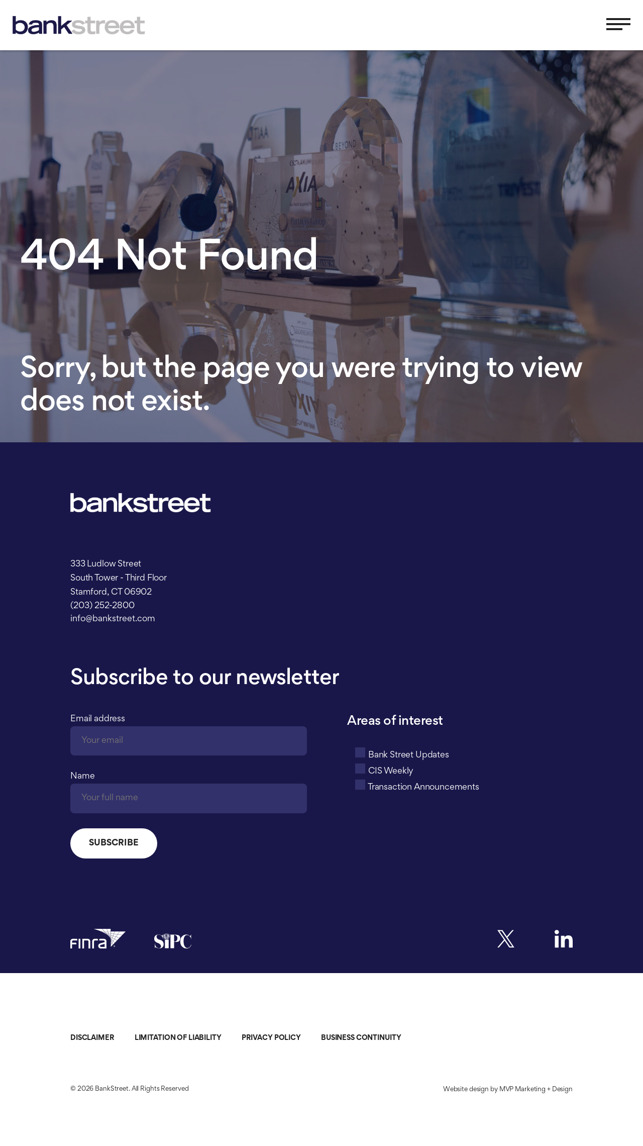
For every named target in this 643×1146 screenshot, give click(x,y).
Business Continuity (361, 1038)
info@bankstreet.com (112, 619)
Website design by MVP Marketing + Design (508, 1090)
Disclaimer (92, 1038)
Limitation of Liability (178, 1038)
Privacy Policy (271, 1038)
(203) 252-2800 (102, 606)
